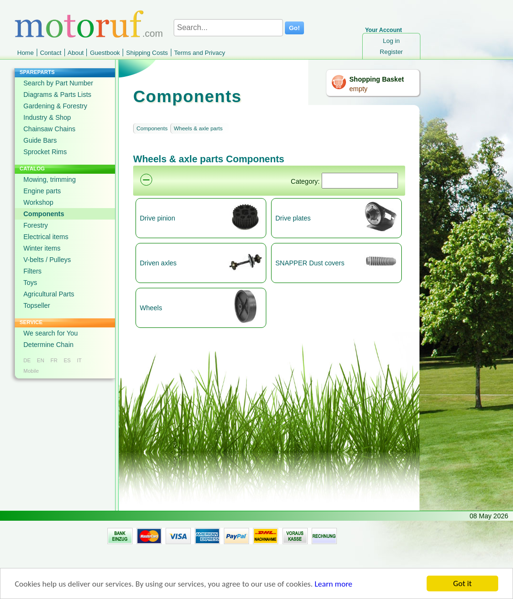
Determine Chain (48, 344)
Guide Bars (40, 140)
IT (79, 360)
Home (25, 52)
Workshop (38, 202)
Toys (30, 282)
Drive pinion (157, 218)
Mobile (31, 371)
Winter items (42, 248)
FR (54, 360)
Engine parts (42, 191)
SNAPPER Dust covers (310, 263)
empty (358, 89)
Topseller (36, 305)
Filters (32, 271)
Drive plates (293, 218)
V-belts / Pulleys (47, 259)
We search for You (50, 333)
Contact (51, 52)
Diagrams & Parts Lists (57, 94)
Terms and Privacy (199, 52)
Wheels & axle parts (198, 128)
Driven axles (158, 263)
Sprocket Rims (45, 152)
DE (27, 360)
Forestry (35, 225)
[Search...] (228, 27)
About (76, 52)
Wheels (151, 308)
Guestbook (105, 52)
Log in (391, 40)
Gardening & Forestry (55, 106)
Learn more (333, 585)
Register (391, 51)
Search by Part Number (58, 83)
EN (40, 360)
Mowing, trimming (49, 179)
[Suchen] (360, 181)
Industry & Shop (47, 117)
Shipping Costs (147, 52)
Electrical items (45, 237)
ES (67, 360)
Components (43, 214)
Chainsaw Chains (49, 129)
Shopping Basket (376, 79)
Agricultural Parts (48, 294)
